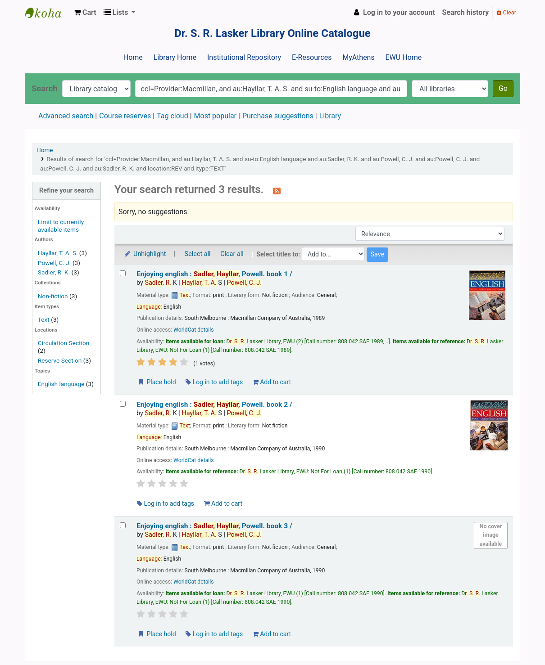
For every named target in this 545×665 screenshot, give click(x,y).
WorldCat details (193, 330)
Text (44, 319)
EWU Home (404, 57)
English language (61, 383)
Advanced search (65, 116)
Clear (506, 12)
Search (45, 88)
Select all (198, 254)
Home (133, 57)
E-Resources (312, 57)
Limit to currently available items (61, 225)
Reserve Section (60, 360)
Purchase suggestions (277, 116)
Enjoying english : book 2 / (214, 404)
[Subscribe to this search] (276, 190)
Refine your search (66, 190)
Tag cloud (172, 116)
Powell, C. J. (54, 262)
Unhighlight (144, 254)
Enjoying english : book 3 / (214, 526)
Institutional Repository (244, 57)
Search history (465, 12)
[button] (85, 13)
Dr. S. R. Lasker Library (47, 13)
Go (503, 88)
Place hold (156, 382)
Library (330, 116)
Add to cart (272, 382)
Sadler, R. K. (54, 272)
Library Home (175, 57)
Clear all (232, 254)
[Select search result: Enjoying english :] (123, 273)
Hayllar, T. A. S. (58, 252)
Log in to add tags (214, 382)
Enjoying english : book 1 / (214, 274)
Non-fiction (53, 296)
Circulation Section (63, 342)
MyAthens (358, 57)
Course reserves (125, 116)
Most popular (215, 116)
